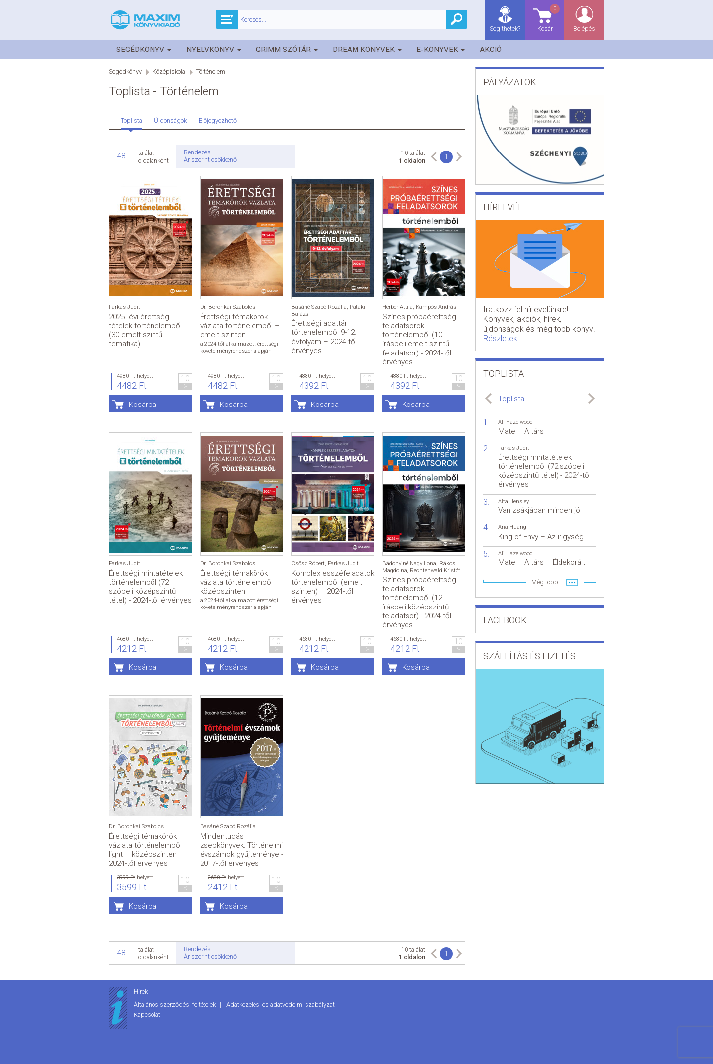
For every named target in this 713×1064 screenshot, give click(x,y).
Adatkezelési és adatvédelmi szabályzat (280, 1004)
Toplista (131, 120)
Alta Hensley (513, 501)
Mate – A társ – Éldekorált (541, 562)
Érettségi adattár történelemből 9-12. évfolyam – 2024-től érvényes (323, 337)
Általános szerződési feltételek (175, 1004)
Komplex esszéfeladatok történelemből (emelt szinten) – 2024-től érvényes (332, 587)
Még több (544, 582)
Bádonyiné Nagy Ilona (409, 563)
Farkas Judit (124, 307)
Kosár (549, 17)
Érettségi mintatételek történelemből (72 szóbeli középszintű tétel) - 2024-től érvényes (150, 587)
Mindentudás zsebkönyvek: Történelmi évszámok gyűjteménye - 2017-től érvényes (241, 850)
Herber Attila (397, 307)
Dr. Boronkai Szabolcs (227, 307)
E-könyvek (440, 49)
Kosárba (142, 404)
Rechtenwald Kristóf (435, 570)
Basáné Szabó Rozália (319, 307)
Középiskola (169, 71)
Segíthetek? (505, 28)
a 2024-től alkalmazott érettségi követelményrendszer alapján (239, 347)
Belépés (584, 28)
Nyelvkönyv (213, 49)
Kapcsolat (147, 1014)
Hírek (141, 991)
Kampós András (436, 307)
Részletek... (503, 338)
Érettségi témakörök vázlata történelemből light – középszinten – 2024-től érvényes (146, 850)
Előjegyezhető (218, 120)
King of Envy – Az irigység (541, 536)
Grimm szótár (287, 49)
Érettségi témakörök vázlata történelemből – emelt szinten (240, 325)
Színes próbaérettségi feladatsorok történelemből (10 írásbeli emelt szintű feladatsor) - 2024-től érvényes (420, 339)
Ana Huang (512, 527)
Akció (491, 49)
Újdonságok (170, 120)
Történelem (210, 71)
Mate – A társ (521, 431)
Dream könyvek (367, 49)
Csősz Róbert (308, 563)
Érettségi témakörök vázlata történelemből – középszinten (240, 582)
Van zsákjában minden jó (539, 510)
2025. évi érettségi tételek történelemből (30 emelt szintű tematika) (145, 330)
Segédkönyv (143, 49)
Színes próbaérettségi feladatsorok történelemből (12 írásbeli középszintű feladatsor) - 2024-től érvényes (420, 602)
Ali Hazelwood (515, 422)
